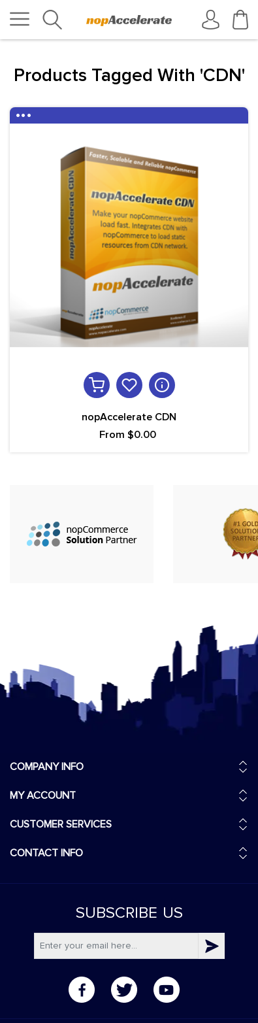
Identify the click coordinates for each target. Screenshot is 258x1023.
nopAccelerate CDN (129, 417)
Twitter (124, 990)
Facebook (82, 990)
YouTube (166, 990)
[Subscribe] (116, 946)
